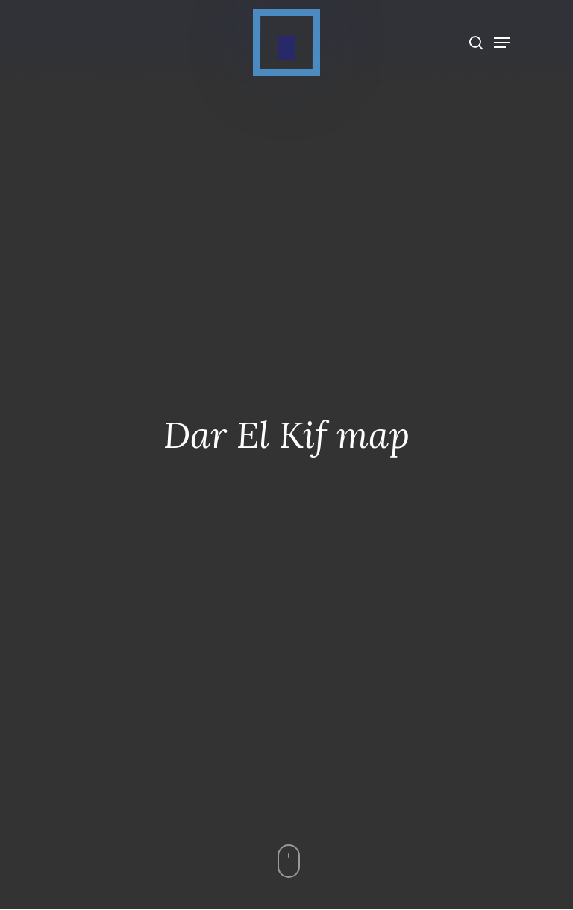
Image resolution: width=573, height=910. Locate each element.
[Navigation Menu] (502, 42)
